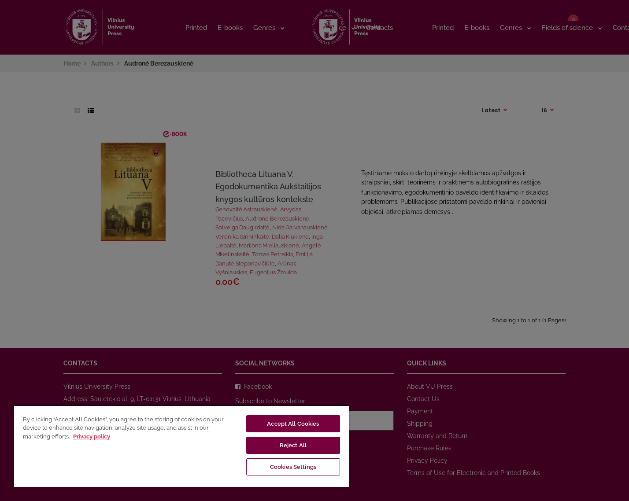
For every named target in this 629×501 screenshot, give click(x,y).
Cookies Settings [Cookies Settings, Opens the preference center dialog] (293, 467)
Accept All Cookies (293, 423)
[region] (181, 446)
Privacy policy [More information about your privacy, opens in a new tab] (91, 436)
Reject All (293, 445)
